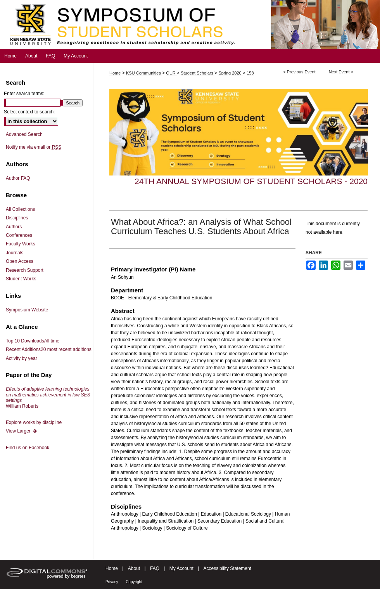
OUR (171, 73)
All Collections (20, 209)
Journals (14, 252)
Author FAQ (18, 178)
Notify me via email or (33, 147)
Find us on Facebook (27, 447)
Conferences (19, 235)
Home (115, 73)
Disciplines (17, 218)
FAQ (154, 568)
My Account (181, 568)
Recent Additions (49, 349)
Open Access (19, 261)
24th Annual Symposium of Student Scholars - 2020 (251, 181)
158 (250, 73)
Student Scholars (197, 73)
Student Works (21, 278)
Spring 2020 (230, 73)
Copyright (134, 582)
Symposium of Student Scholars (190, 24)
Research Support (24, 270)
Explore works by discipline (34, 422)
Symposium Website (27, 310)
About (134, 568)
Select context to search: (29, 112)
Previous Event (301, 71)
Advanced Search (24, 134)
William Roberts (48, 397)
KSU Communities (144, 73)
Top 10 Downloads (32, 341)
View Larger (22, 431)
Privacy (111, 582)
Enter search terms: (24, 93)
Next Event (339, 71)
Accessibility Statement (227, 568)
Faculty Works (20, 244)
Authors (14, 226)
